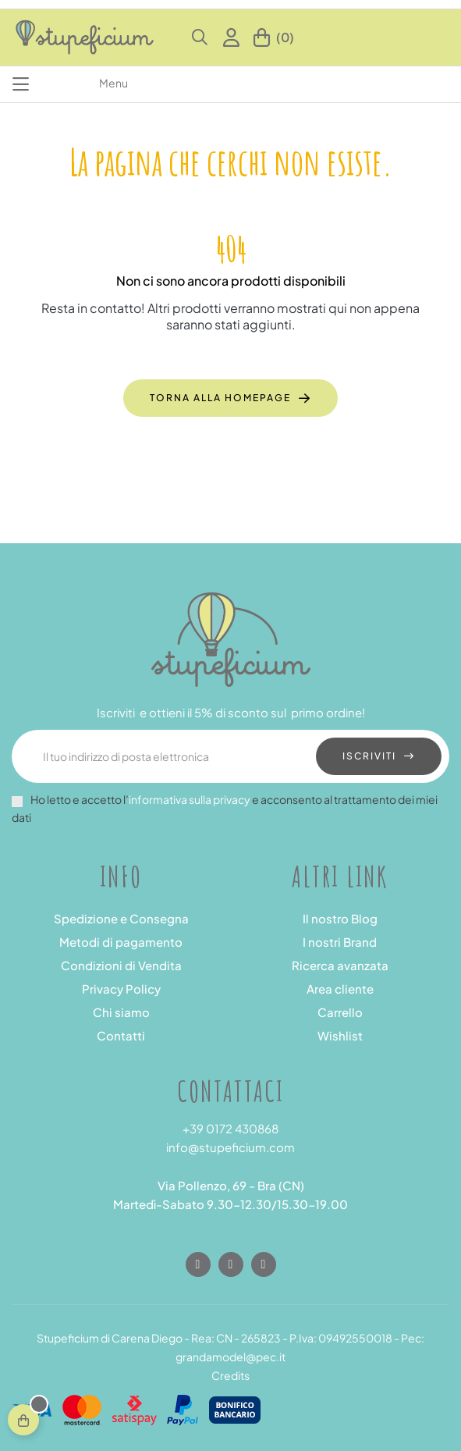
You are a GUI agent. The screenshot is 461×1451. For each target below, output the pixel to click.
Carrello (340, 1012)
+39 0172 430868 (230, 1128)
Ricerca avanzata (340, 965)
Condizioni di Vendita (121, 965)
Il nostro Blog (340, 918)
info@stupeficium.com (230, 1147)
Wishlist (340, 1035)
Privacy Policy (121, 988)
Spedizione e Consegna (121, 918)
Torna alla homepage (220, 398)
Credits (230, 1375)
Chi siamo (121, 1012)
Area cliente (340, 988)
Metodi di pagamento (121, 941)
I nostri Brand (340, 941)
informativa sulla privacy (189, 799)
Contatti (121, 1035)
